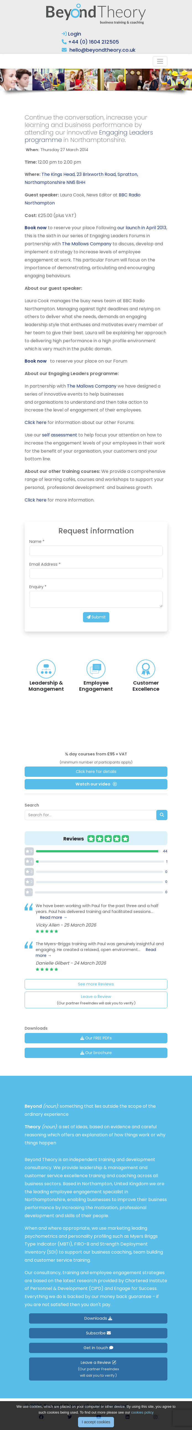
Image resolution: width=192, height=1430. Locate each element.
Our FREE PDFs (96, 1038)
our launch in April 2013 (141, 227)
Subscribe (98, 1333)
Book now (36, 227)
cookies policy (142, 1412)
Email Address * (45, 564)
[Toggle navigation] (160, 61)
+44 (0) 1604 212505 (93, 41)
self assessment (59, 435)
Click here (35, 422)
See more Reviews (96, 984)
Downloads (98, 1318)
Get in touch (98, 1348)
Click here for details (96, 771)
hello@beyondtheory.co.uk (102, 49)
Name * (37, 541)
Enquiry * (37, 587)
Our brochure (96, 1052)
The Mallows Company (86, 244)
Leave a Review (96, 999)
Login (71, 33)
